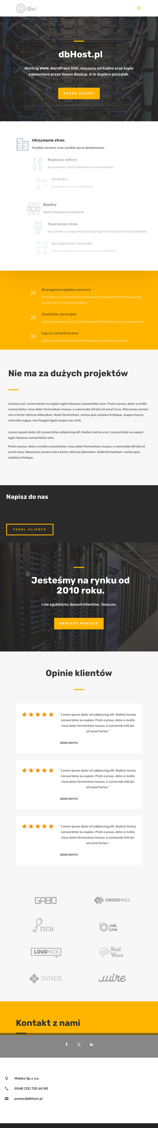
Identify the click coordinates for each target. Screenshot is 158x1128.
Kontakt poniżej (78, 623)
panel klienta (29, 529)
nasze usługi (79, 93)
